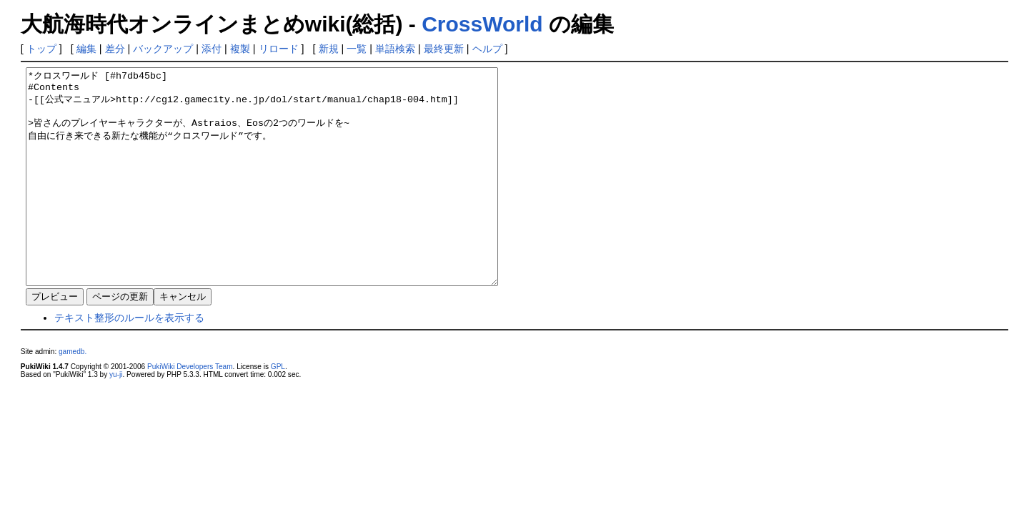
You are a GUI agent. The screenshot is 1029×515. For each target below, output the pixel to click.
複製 (240, 48)
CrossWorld (482, 24)
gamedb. (72, 394)
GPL (278, 409)
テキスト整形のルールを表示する (129, 360)
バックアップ (163, 48)
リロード (279, 48)
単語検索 (395, 48)
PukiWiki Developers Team (190, 409)
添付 (212, 48)
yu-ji (115, 417)
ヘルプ (487, 48)
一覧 (357, 48)
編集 (86, 48)
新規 (329, 48)
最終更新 (444, 48)
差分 (115, 48)
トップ (41, 48)
